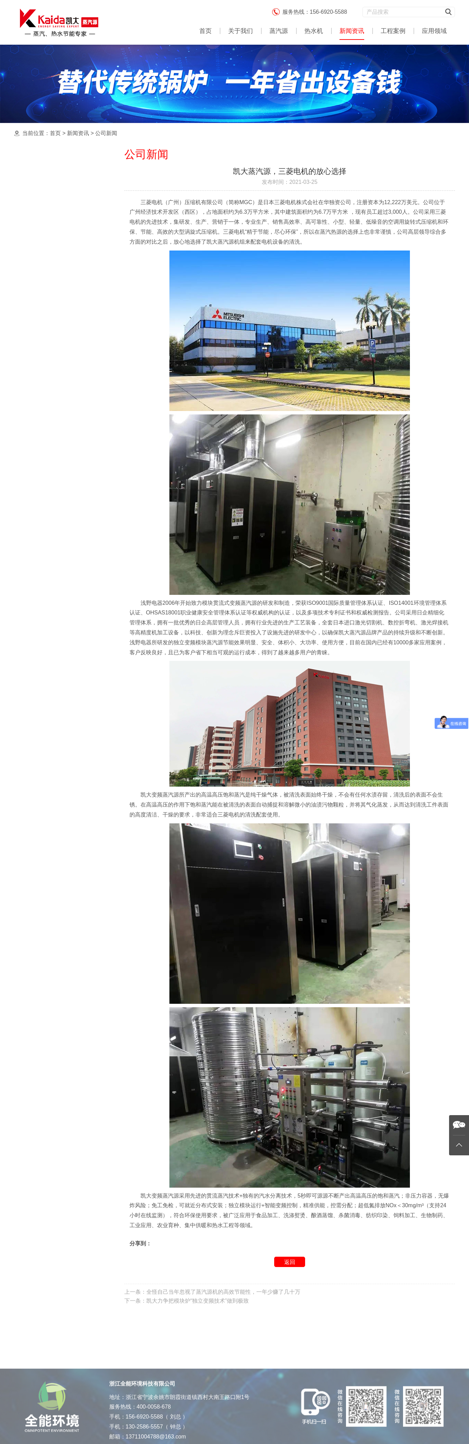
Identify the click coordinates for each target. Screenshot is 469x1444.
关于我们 (240, 30)
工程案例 (393, 30)
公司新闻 (106, 133)
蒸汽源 (278, 30)
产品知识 (41, 206)
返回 (289, 1262)
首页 (205, 30)
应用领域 (434, 30)
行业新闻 (41, 193)
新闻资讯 (351, 30)
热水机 (313, 30)
